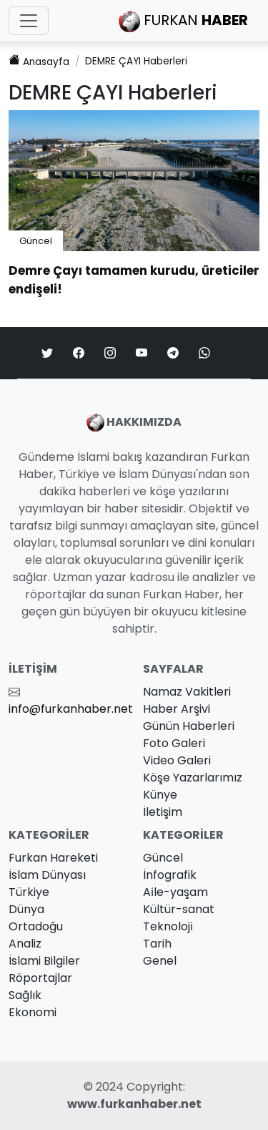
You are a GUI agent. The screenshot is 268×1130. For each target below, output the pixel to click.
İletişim (162, 812)
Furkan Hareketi (53, 857)
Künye (160, 794)
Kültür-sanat (178, 909)
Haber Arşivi (176, 709)
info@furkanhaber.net (71, 709)
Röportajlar (40, 978)
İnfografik (170, 875)
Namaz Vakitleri (187, 691)
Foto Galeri (174, 743)
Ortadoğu (36, 926)
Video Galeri (177, 760)
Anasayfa (39, 61)
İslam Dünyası (47, 875)
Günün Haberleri (188, 726)
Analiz (25, 943)
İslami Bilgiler (44, 961)
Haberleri (136, 61)
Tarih (157, 943)
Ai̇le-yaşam (175, 892)
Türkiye (29, 892)
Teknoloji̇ (168, 926)
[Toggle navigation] (29, 20)
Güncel (35, 241)
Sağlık (25, 995)
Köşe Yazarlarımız (192, 777)
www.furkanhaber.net (134, 1104)
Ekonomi (32, 1012)
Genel (160, 961)
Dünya (26, 909)
